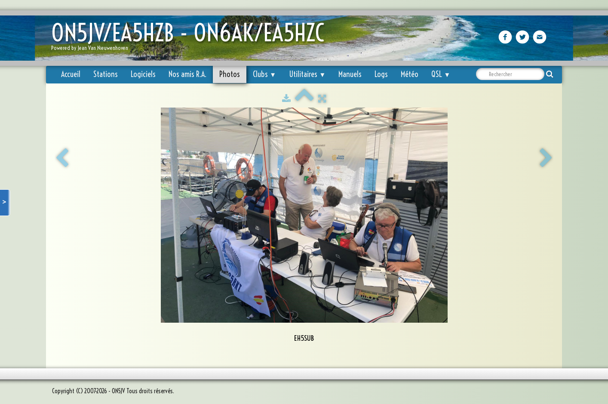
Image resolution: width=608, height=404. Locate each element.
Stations (105, 74)
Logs (381, 74)
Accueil (70, 74)
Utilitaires (307, 74)
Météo (409, 74)
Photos (229, 74)
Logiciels (143, 74)
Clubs (264, 74)
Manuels (350, 74)
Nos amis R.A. (187, 74)
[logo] (191, 39)
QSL (440, 74)
